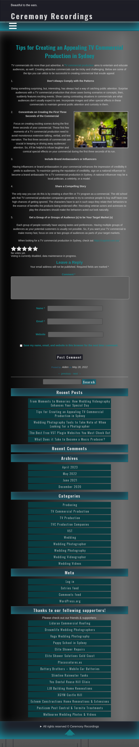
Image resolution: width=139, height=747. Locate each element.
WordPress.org (70, 605)
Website (40, 338)
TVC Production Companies (70, 529)
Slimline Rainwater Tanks (70, 679)
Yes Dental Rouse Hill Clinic (70, 686)
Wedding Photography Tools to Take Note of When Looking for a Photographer (70, 428)
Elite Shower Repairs (70, 653)
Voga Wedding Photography (70, 640)
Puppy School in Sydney (70, 647)
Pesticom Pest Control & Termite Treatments (70, 712)
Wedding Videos (69, 568)
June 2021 (70, 484)
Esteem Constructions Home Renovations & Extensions (70, 706)
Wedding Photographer (70, 548)
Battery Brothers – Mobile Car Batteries (70, 673)
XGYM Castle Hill (70, 699)
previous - (65, 377)
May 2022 (70, 478)
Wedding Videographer (70, 561)
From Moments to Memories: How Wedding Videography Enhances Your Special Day (70, 407)
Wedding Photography (70, 555)
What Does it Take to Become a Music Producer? (70, 443)
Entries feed (70, 592)
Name (40, 312)
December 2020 (70, 491)
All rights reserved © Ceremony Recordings (71, 734)
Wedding (70, 542)
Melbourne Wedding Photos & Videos (69, 719)
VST (70, 535)
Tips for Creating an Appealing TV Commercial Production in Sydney (69, 51)
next (77, 377)
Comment (68, 274)
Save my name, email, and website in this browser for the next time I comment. (71, 349)
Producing (70, 509)
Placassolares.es (70, 666)
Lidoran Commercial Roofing (69, 627)
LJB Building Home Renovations (69, 693)
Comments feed (70, 599)
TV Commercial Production (70, 516)
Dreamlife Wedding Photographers (70, 634)
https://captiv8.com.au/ (106, 240)
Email (40, 325)
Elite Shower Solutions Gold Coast (70, 660)
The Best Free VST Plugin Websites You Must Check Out (70, 437)
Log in (70, 586)
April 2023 (70, 471)
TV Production (70, 522)
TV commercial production (79, 65)
